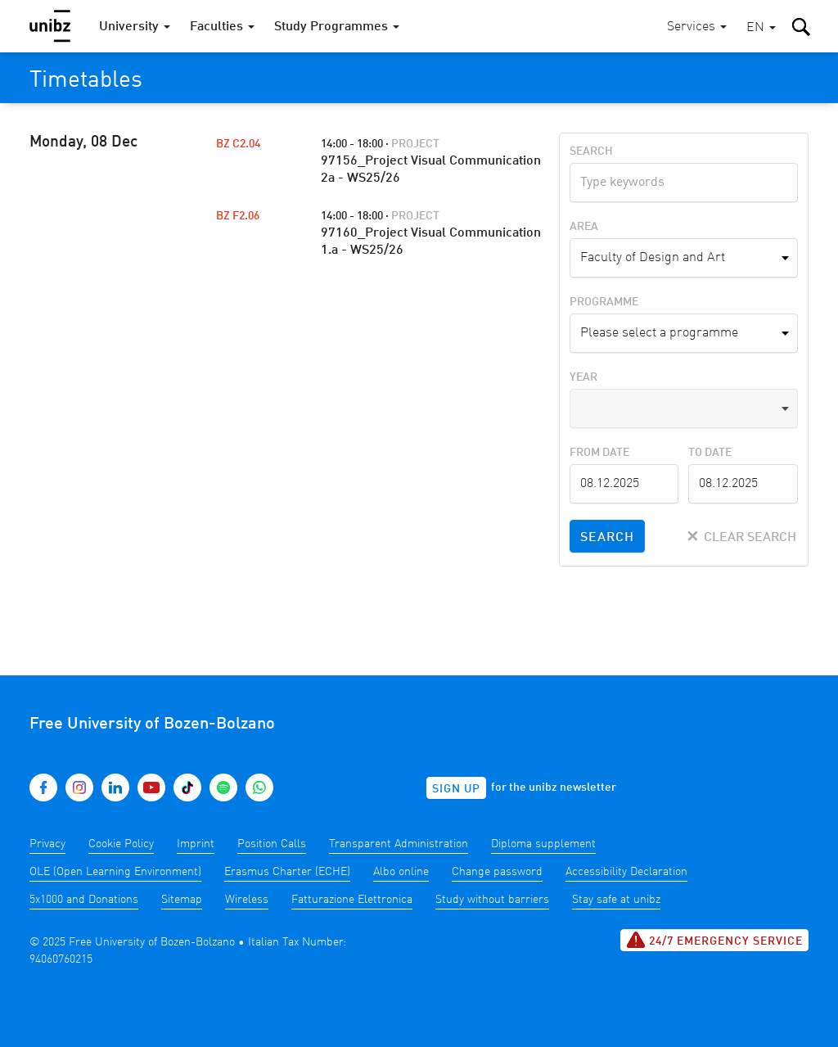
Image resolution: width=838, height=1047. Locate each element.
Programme (604, 302)
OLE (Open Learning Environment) (115, 872)
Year (583, 377)
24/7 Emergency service (714, 940)
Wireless (246, 899)
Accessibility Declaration (626, 872)
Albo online (401, 872)
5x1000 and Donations (83, 899)
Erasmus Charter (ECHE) (287, 872)
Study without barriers (492, 899)
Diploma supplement (543, 844)
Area (584, 226)
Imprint (195, 844)
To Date (710, 452)
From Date (599, 452)
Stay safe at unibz (616, 899)
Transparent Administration (398, 844)
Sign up (456, 789)
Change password (497, 872)
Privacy (47, 844)
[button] (761, 28)
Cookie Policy (121, 844)
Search (591, 151)
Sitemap (181, 899)
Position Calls (271, 844)
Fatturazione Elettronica (351, 899)
